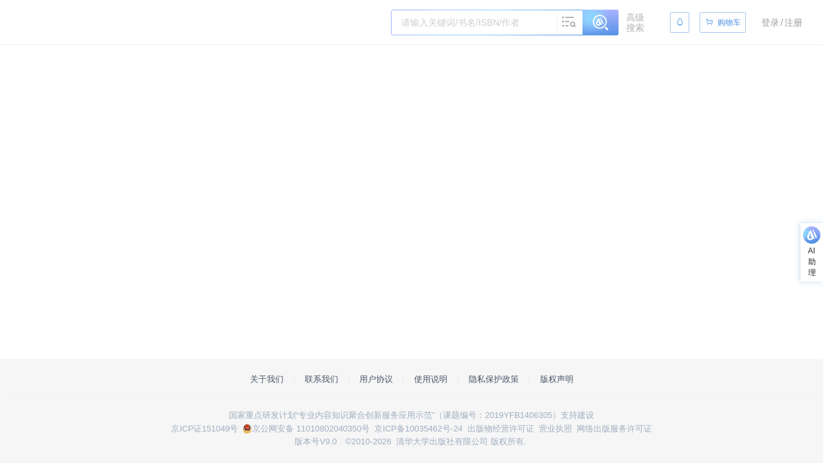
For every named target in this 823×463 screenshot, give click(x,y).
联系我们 (321, 379)
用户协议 (376, 379)
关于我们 (267, 379)
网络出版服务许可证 (614, 428)
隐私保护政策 (494, 379)
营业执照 (555, 428)
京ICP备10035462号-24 (418, 428)
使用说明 (431, 379)
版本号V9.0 (315, 441)
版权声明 (557, 379)
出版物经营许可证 (500, 428)
